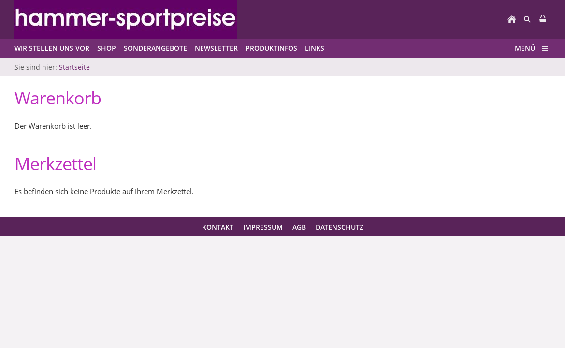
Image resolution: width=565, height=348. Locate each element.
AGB (299, 227)
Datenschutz (339, 227)
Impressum (263, 227)
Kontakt (217, 227)
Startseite (74, 67)
